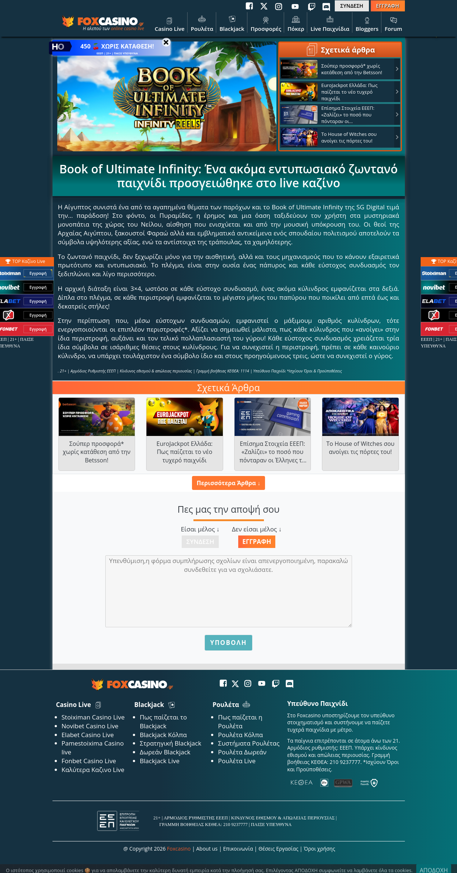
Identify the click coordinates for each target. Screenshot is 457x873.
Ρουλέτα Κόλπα (240, 734)
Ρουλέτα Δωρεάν (242, 752)
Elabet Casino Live (88, 734)
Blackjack (232, 23)
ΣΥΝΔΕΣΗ (351, 5)
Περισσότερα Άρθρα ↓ (228, 483)
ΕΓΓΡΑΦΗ (387, 5)
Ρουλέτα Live (236, 761)
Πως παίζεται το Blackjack (163, 721)
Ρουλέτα (202, 23)
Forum (393, 23)
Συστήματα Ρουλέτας (248, 743)
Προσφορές (266, 23)
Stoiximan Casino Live (93, 717)
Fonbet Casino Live (89, 761)
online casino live (127, 28)
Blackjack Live (159, 761)
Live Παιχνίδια (330, 23)
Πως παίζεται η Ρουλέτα (240, 721)
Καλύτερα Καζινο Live (93, 769)
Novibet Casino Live (90, 726)
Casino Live (169, 23)
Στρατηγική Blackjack (171, 743)
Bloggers (367, 23)
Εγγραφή (256, 541)
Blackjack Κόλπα (163, 734)
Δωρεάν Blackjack (165, 752)
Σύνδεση (200, 541)
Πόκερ (295, 23)
